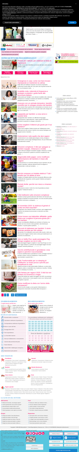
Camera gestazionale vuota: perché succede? (11, 404)
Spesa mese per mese (41, 392)
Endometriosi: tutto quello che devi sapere (34, 136)
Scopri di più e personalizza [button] (12, 22)
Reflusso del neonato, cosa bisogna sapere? (11, 402)
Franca (62, 129)
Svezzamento (41, 360)
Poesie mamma (9, 363)
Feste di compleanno (40, 383)
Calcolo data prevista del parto (10, 341)
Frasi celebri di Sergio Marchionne (37, 408)
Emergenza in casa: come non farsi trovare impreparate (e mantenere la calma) (34, 82)
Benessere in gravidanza (17, 362)
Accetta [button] (72, 22)
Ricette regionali (40, 393)
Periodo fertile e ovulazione (9, 317)
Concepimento (8, 360)
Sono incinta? (15, 360)
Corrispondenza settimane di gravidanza (13, 323)
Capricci (15, 370)
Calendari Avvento (18, 392)
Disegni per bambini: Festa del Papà (9, 417)
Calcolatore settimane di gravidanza (12, 320)
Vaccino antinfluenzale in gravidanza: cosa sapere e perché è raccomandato (34, 251)
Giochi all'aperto (9, 372)
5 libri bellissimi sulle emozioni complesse (33, 195)
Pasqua (45, 377)
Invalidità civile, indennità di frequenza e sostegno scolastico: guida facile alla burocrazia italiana (33, 93)
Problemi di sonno (49, 360)
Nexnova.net (65, 427)
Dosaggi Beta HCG (7, 329)
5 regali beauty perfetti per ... (9, 303)
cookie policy (51, 8)
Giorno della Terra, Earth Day (35, 390)
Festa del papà (38, 378)
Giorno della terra (47, 378)
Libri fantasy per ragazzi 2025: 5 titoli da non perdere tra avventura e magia (34, 274)
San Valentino (25, 390)
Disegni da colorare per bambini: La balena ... (11, 421)
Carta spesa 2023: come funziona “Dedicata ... (39, 415)
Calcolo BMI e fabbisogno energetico (12, 347)
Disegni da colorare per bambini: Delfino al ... (11, 423)
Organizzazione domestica (11, 377)
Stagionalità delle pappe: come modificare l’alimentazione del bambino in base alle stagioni (33, 159)
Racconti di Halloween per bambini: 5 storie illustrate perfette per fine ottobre (34, 229)
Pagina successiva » (21, 295)
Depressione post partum (9, 350)
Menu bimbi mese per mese (29, 392)
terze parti (25, 9)
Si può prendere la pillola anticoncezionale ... (11, 408)
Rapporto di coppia (18, 363)
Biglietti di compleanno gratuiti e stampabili (35, 52)
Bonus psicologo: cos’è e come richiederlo (38, 421)
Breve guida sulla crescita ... (36, 303)
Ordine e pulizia (14, 378)
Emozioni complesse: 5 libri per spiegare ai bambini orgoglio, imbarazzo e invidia (34, 148)
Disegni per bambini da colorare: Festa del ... (11, 419)
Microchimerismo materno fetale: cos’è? (10, 406)
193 (12, 295)
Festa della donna (17, 390)
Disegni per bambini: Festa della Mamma (10, 415)
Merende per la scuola (31, 393)
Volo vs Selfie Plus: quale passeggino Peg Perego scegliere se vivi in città (34, 240)
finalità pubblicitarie (11, 12)
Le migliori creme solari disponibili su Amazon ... (39, 419)
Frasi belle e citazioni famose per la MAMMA (39, 410)
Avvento (43, 381)
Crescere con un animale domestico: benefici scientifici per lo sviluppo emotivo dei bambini (35, 104)
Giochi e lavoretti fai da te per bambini (13, 369)
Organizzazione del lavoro (18, 380)
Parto (25, 362)
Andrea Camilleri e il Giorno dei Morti (37, 406)
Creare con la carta (25, 388)
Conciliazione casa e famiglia (11, 381)
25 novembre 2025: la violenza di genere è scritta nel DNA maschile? (34, 207)
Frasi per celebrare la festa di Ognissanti (38, 404)
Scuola (11, 370)
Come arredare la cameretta (37, 369)
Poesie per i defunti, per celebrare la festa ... (39, 402)
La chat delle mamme (8, 335)
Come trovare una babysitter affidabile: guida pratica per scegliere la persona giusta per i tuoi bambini (35, 218)
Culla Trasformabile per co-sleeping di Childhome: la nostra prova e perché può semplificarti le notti (33, 262)
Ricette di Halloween (41, 380)
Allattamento (34, 360)
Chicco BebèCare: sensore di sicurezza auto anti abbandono (68, 54)
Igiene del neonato (47, 362)
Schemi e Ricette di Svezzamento (17, 393)
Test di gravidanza (7, 332)
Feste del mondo (34, 377)
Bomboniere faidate (15, 388)
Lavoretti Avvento (9, 392)
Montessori (7, 388)
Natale (40, 377)
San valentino (38, 381)
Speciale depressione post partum (10, 54)
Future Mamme (6, 344)
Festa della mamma (48, 388)
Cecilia (63, 146)
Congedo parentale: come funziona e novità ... (39, 417)
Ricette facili (7, 378)
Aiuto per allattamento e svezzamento (12, 338)
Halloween (33, 380)
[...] (64, 57)
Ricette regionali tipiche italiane (42, 49)
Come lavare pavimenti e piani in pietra (38, 423)
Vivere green (20, 377)
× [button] (75, 4)
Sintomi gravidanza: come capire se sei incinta (12, 410)
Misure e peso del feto (8, 326)
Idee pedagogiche (22, 370)
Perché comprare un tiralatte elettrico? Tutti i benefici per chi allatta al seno (34, 174)
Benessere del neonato (37, 362)
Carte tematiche (42, 370)
